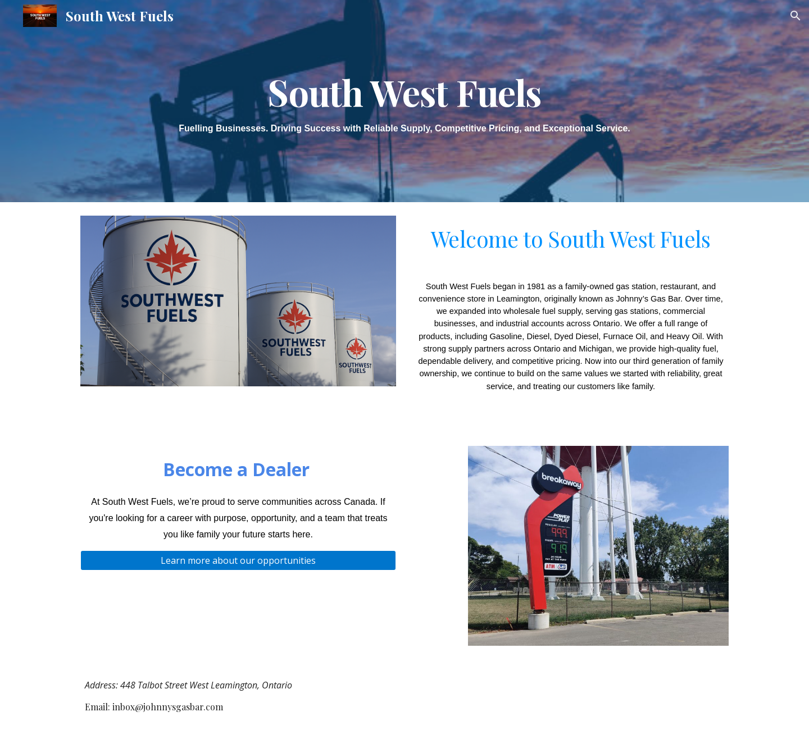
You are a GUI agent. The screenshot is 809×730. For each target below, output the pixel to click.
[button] (795, 15)
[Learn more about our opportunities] (238, 560)
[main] (404, 100)
